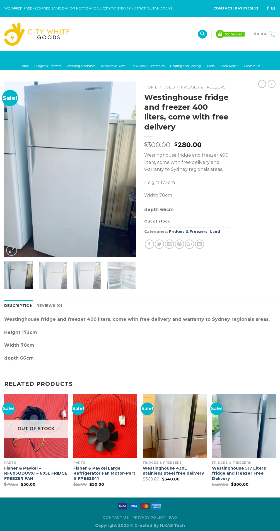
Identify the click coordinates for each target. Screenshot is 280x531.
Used (169, 87)
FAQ (173, 517)
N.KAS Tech (172, 525)
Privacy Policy (148, 517)
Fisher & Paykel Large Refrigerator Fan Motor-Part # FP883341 (104, 473)
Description (18, 305)
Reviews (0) (49, 305)
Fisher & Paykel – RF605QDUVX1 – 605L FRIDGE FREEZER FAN (35, 473)
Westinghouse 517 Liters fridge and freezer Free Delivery (239, 473)
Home (151, 87)
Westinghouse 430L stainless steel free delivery (173, 471)
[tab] (18, 305)
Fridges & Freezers (203, 87)
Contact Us (116, 517)
